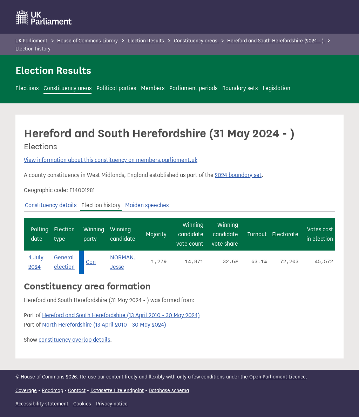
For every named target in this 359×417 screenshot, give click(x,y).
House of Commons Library (87, 41)
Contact (77, 391)
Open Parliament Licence (277, 377)
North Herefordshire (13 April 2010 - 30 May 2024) (104, 324)
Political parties (116, 88)
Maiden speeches (147, 205)
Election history (101, 205)
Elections (27, 88)
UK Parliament (31, 41)
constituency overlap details (74, 339)
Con (91, 262)
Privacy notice (112, 404)
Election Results (146, 41)
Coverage (26, 391)
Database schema (169, 391)
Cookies (82, 404)
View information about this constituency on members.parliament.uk (110, 160)
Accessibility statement (41, 404)
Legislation (276, 88)
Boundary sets (240, 88)
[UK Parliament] (44, 17)
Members (152, 88)
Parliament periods (193, 88)
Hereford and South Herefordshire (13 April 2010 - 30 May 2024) (121, 315)
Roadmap (52, 391)
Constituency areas (196, 41)
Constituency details (50, 205)
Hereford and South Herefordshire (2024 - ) (276, 41)
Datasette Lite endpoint (117, 391)
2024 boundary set (238, 175)
